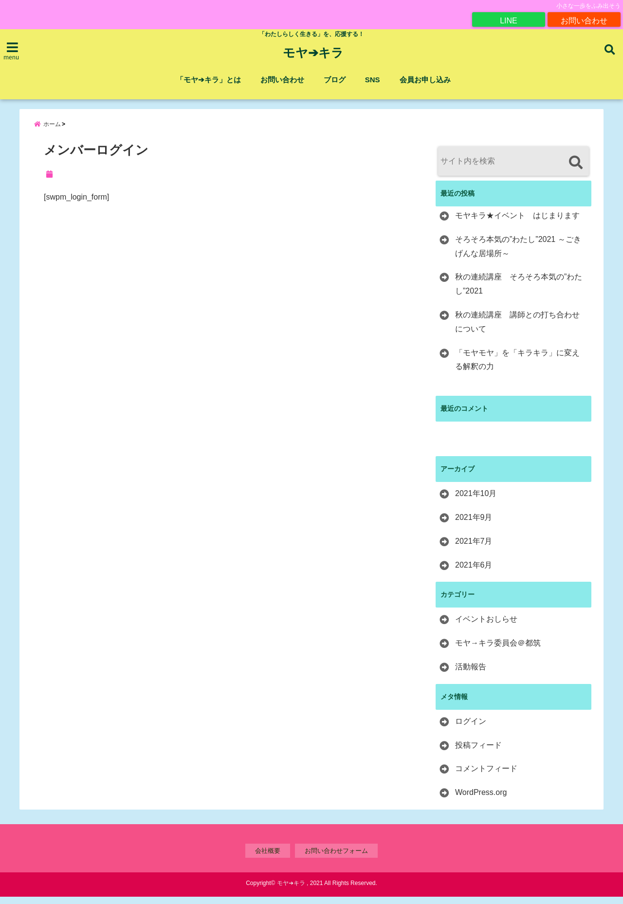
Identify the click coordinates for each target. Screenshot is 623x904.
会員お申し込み (425, 79)
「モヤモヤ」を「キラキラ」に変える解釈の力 (517, 367)
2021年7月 (474, 548)
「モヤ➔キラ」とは (208, 79)
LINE (508, 19)
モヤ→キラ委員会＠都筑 (498, 650)
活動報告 (470, 674)
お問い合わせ (584, 19)
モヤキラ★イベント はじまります (517, 223)
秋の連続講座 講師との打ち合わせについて (517, 329)
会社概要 (267, 858)
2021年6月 (474, 572)
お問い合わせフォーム (336, 858)
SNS (372, 79)
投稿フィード (478, 752)
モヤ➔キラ (313, 53)
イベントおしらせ (486, 626)
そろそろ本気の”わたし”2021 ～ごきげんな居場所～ (518, 253)
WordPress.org (481, 799)
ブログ (335, 79)
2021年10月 (475, 501)
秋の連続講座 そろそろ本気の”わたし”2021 (518, 291)
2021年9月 (474, 524)
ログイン (470, 728)
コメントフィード (486, 776)
